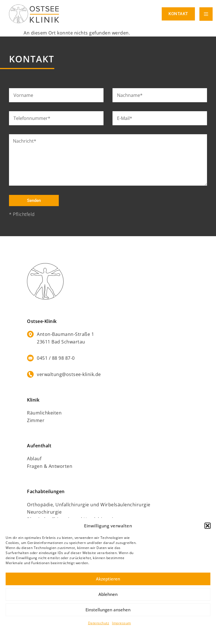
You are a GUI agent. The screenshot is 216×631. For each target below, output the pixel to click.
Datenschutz (98, 623)
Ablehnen (108, 594)
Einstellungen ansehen (108, 609)
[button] (207, 526)
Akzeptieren (108, 579)
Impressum (121, 623)
